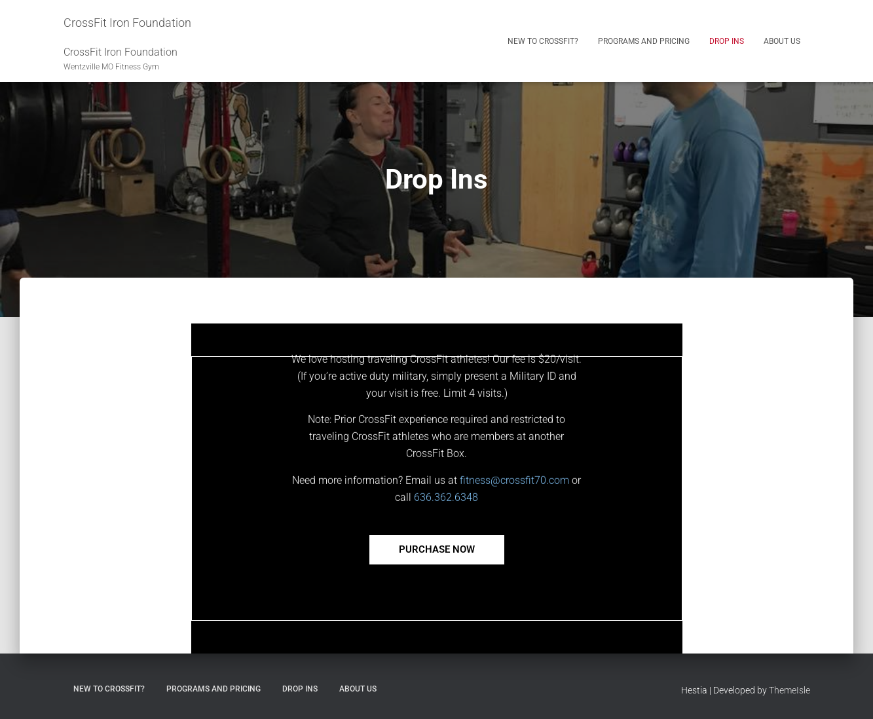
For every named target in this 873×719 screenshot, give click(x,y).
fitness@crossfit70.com (514, 496)
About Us (782, 41)
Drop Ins (726, 41)
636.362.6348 (446, 513)
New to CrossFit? (543, 41)
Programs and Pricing (644, 41)
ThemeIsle (789, 690)
